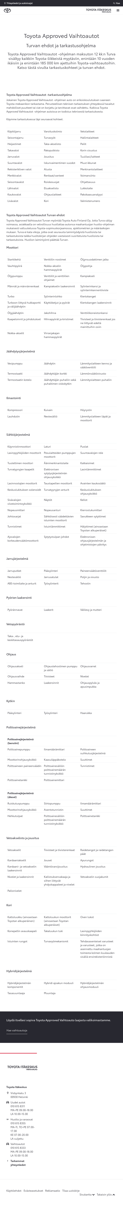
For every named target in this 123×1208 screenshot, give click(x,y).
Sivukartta (87, 1194)
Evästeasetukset (33, 1190)
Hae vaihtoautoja (17, 1030)
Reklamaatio (52, 1190)
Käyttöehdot (13, 1190)
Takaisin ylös (106, 1194)
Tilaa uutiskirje (71, 1190)
